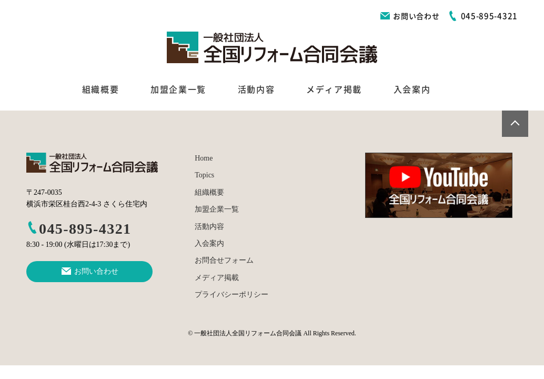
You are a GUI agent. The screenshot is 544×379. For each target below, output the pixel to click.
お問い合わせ (409, 16)
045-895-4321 (78, 229)
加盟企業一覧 (178, 89)
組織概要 (100, 89)
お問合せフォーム (224, 260)
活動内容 (256, 89)
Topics (204, 175)
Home (204, 158)
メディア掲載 (334, 89)
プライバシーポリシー (231, 294)
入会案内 (412, 89)
